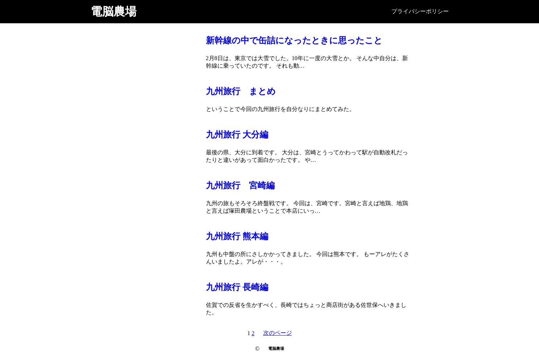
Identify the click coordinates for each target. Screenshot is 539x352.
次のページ (277, 333)
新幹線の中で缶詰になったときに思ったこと (294, 40)
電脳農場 (113, 11)
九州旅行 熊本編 (237, 236)
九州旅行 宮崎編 (240, 185)
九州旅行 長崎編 (237, 287)
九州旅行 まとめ (241, 91)
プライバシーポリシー (420, 11)
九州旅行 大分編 (237, 134)
